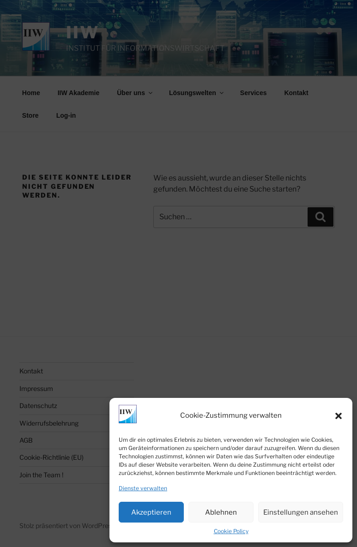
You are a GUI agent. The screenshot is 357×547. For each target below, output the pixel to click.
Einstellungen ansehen (300, 512)
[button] (338, 416)
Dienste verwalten (143, 488)
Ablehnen (221, 512)
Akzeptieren (151, 512)
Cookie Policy (231, 531)
